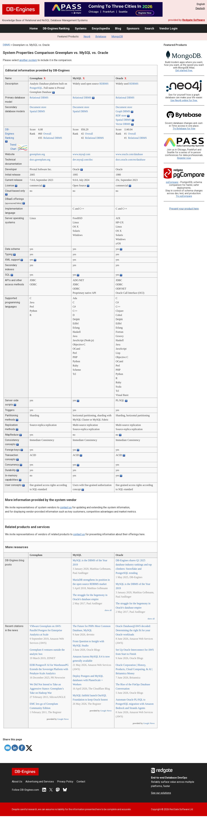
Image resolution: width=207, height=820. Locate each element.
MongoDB (117, 36)
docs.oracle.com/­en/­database (130, 159)
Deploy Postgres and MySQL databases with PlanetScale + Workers (88, 680)
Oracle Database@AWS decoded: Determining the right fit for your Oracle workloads (133, 630)
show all (108, 610)
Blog (118, 28)
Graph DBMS (123, 111)
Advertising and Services (39, 781)
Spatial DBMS (37, 111)
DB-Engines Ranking (56, 28)
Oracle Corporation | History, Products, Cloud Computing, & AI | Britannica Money (134, 669)
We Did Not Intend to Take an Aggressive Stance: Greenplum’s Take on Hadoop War (47, 688)
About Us (17, 781)
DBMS (6, 44)
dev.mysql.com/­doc (83, 159)
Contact (81, 781)
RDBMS (104, 83)
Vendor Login (168, 28)
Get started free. (184, 70)
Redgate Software (193, 20)
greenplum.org (37, 154)
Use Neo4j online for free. (184, 100)
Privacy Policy (65, 781)
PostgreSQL (36, 87)
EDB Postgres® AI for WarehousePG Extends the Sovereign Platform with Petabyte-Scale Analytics (49, 669)
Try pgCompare (184, 196)
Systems (80, 28)
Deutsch (200, 8)
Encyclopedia (101, 28)
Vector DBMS (123, 124)
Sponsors (133, 28)
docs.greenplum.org (40, 159)
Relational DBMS (39, 97)
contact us (66, 507)
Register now (184, 158)
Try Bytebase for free (184, 128)
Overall (47, 133)
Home (34, 28)
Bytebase (100, 36)
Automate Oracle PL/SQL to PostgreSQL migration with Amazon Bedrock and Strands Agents (135, 703)
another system (28, 60)
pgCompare (172, 182)
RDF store (121, 115)
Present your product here (184, 208)
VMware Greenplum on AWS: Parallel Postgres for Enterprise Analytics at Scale (46, 630)
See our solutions (161, 792)
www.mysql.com (81, 154)
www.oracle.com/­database (129, 154)
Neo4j (87, 36)
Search (149, 28)
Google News (63, 719)
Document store (38, 107)
